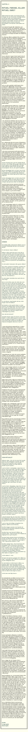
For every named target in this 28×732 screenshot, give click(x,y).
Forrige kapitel (5, 724)
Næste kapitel (5, 725)
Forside (4, 722)
